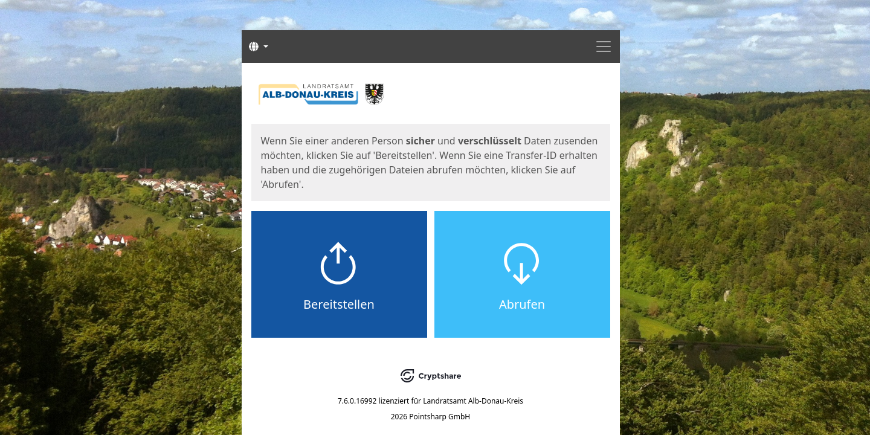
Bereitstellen (339, 304)
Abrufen (522, 304)
